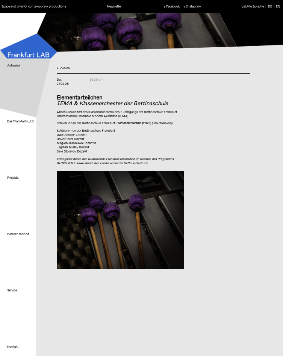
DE (270, 6)
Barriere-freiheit (18, 234)
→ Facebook (171, 6)
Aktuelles (13, 65)
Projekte (12, 178)
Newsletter (114, 6)
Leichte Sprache (253, 6)
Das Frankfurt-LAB (20, 121)
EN (278, 6)
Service (12, 290)
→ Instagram (192, 6)
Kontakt (12, 346)
